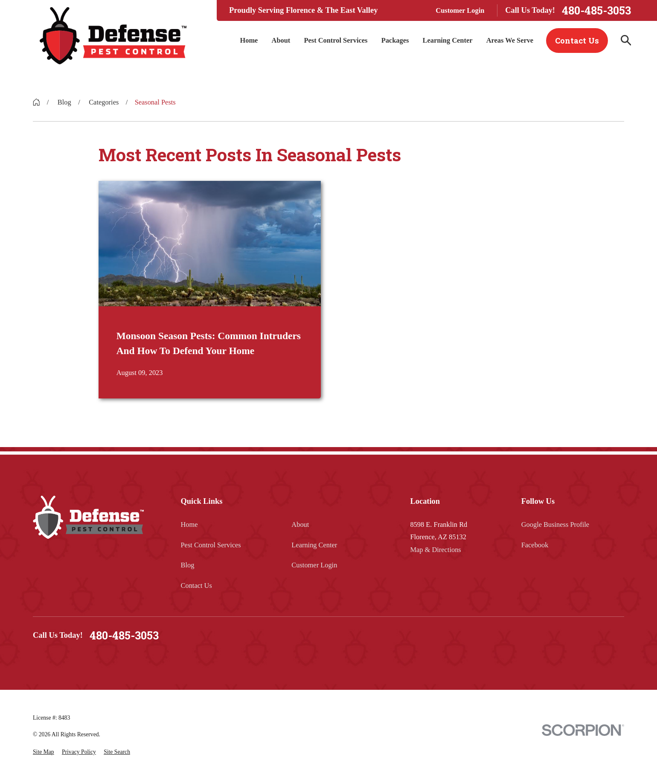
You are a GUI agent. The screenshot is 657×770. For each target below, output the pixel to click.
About (300, 524)
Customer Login (460, 10)
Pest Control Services (211, 545)
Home (189, 524)
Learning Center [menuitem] (448, 40)
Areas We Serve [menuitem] (509, 40)
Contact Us (577, 40)
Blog (188, 565)
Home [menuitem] (249, 40)
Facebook (535, 545)
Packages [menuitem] (395, 40)
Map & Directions (435, 550)
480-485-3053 (596, 10)
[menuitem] (43, 752)
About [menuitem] (281, 40)
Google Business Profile (555, 524)
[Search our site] (626, 40)
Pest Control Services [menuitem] (335, 40)
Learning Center (314, 545)
